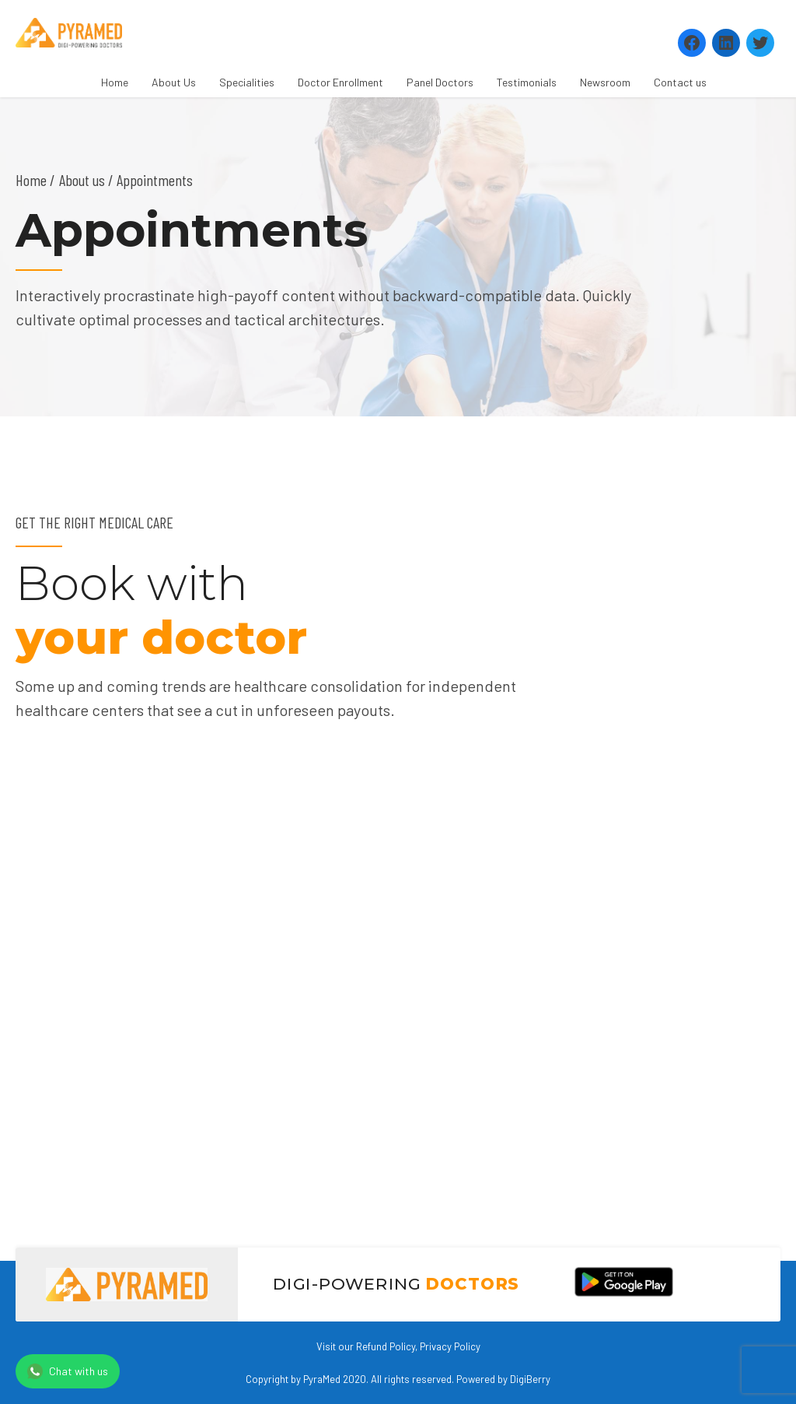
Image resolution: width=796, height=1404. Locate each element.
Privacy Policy (450, 1346)
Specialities (246, 82)
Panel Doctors (440, 82)
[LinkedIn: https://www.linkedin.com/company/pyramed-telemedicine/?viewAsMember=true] (726, 43)
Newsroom (605, 82)
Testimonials (527, 82)
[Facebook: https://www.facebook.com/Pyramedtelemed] (692, 43)
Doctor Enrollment (340, 82)
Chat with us (67, 1371)
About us (82, 179)
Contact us (680, 82)
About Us (174, 82)
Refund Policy (385, 1346)
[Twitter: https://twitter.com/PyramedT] (760, 43)
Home (114, 82)
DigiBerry (530, 1379)
